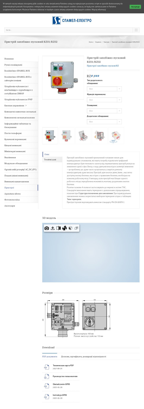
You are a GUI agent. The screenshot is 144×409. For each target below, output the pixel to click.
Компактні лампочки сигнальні (20, 111)
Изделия (98, 42)
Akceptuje (135, 7)
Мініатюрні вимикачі (14, 151)
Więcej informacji (99, 9)
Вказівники (10, 157)
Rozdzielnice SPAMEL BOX (17, 70)
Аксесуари (9, 205)
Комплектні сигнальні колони (19, 117)
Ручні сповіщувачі (13, 64)
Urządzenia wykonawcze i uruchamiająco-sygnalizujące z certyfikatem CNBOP (18, 90)
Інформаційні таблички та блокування (17, 125)
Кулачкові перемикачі (15, 139)
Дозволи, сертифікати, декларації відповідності (83, 356)
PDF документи (49, 356)
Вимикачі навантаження (16, 181)
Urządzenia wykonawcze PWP (18, 99)
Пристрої (106, 42)
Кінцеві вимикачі (12, 145)
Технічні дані (50, 159)
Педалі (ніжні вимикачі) (16, 175)
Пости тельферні (13, 133)
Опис (46, 154)
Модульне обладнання (16, 163)
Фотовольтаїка (12, 199)
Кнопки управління (14, 105)
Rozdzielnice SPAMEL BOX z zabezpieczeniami (17, 78)
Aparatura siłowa (12, 193)
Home (91, 42)
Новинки (9, 58)
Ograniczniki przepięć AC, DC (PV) (20, 169)
